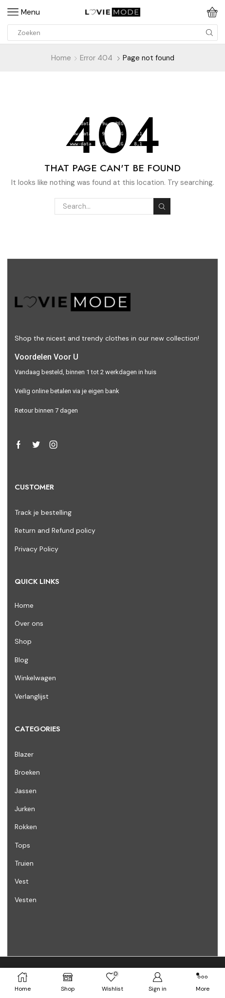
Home (61, 58)
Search (161, 206)
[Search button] (209, 32)
